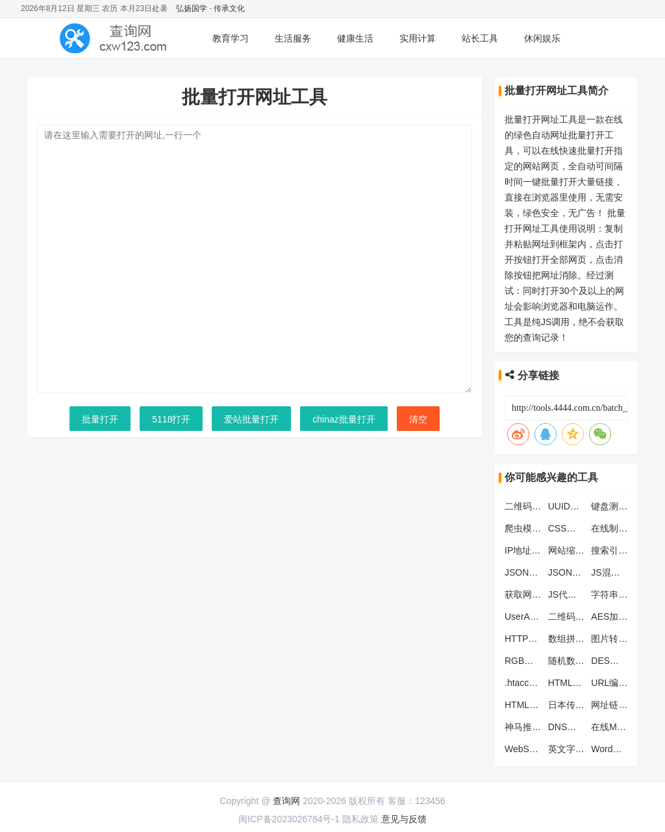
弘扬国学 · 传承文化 (210, 8)
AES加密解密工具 (627, 616)
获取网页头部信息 (541, 594)
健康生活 (355, 38)
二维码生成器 (575, 616)
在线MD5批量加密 (628, 727)
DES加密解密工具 (627, 660)
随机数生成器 (575, 660)
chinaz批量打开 (343, 419)
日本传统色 (571, 705)
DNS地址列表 (576, 727)
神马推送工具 (532, 727)
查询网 (286, 801)
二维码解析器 (532, 506)
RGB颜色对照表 (537, 660)
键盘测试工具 (618, 506)
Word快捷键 (615, 749)
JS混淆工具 (614, 572)
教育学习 (230, 38)
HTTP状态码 (530, 638)
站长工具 (480, 38)
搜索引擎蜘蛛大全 (627, 550)
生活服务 (293, 38)
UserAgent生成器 (540, 616)
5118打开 (171, 419)
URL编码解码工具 (627, 683)
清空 (418, 419)
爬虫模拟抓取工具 (541, 528)
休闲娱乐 (542, 38)
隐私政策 (360, 819)
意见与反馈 (404, 819)
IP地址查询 (527, 550)
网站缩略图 (571, 550)
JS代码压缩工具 (580, 594)
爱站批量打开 (251, 419)
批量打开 (100, 419)
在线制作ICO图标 (626, 528)
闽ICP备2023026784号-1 (289, 819)
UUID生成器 (572, 506)
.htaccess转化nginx (544, 683)
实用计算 (417, 38)
